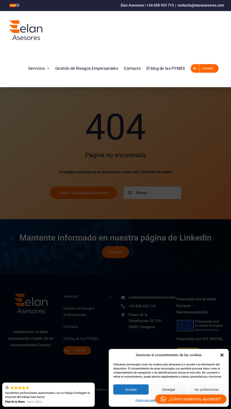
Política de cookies (147, 400)
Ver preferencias (206, 389)
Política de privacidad (173, 400)
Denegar (168, 389)
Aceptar (131, 389)
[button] (222, 355)
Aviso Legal (195, 400)
